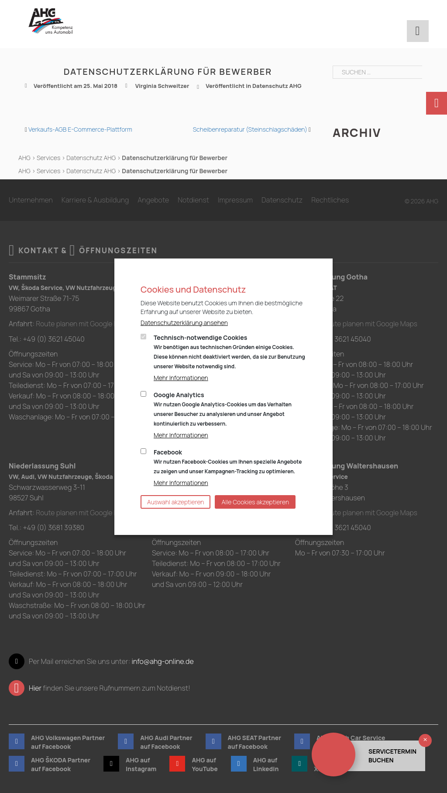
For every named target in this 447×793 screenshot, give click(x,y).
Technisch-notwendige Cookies (229, 351)
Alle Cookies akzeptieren (255, 502)
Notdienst (193, 200)
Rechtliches (330, 200)
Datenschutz (282, 200)
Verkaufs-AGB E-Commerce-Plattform (80, 129)
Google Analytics (223, 409)
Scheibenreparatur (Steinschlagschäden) (250, 129)
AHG (24, 158)
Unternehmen (31, 200)
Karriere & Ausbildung (95, 200)
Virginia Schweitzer (162, 86)
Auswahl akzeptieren (175, 502)
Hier (35, 687)
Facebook (228, 461)
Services (48, 158)
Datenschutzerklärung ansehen (184, 322)
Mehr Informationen (181, 378)
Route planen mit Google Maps (84, 323)
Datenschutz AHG (277, 86)
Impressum (235, 200)
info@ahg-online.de (162, 661)
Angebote (153, 200)
